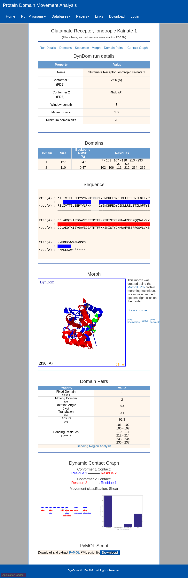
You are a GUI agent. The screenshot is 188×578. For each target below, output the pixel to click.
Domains (65, 47)
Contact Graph (137, 47)
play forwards (155, 321)
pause (145, 320)
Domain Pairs (113, 47)
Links (99, 16)
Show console (137, 310)
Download (117, 16)
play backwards (134, 321)
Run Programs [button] (33, 16)
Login (134, 16)
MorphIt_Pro (136, 287)
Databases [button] (60, 16)
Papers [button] (82, 16)
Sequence (82, 47)
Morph (96, 47)
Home (10, 16)
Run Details (48, 47)
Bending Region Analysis (94, 446)
